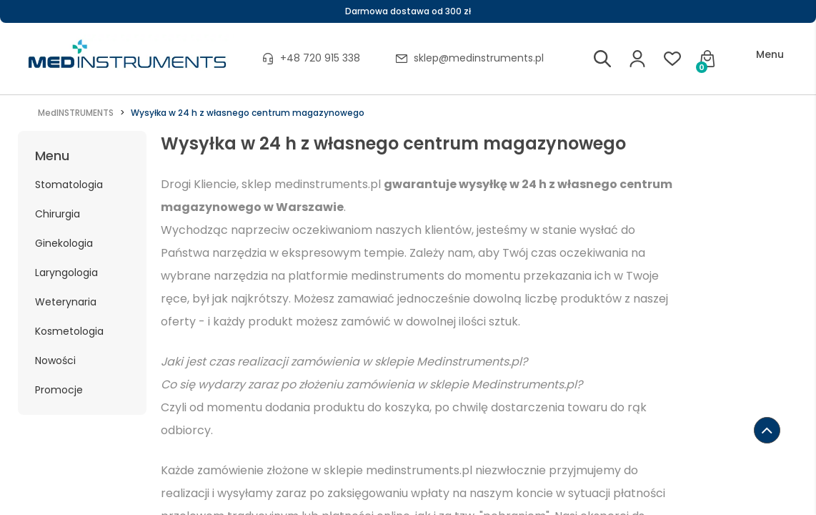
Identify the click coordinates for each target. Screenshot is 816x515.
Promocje (59, 390)
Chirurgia (57, 214)
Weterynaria (65, 302)
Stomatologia (69, 184)
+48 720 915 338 (320, 58)
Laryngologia (66, 272)
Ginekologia (64, 243)
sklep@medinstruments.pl (479, 58)
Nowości (55, 360)
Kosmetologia (69, 331)
